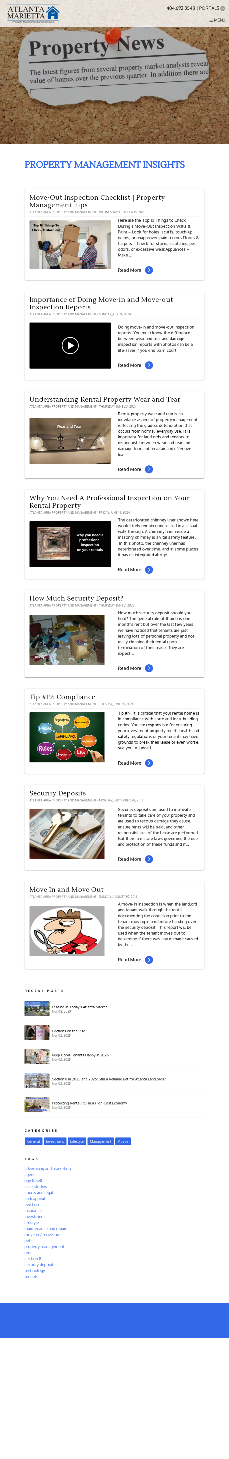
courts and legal (38, 1192)
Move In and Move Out (67, 890)
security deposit (39, 1264)
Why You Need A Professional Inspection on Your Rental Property (110, 502)
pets (28, 1240)
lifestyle (31, 1222)
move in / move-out (42, 1234)
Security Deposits (58, 793)
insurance (33, 1210)
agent (29, 1174)
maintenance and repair (45, 1228)
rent (28, 1252)
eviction (31, 1204)
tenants (31, 1276)
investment (34, 1216)
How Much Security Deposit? (77, 598)
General (33, 1141)
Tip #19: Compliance (62, 697)
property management (44, 1246)
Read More (135, 270)
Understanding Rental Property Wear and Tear (105, 399)
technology (34, 1270)
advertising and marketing (47, 1168)
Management (101, 1141)
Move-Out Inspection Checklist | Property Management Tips (97, 201)
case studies (35, 1186)
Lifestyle (77, 1141)
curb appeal (34, 1198)
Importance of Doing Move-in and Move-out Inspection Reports (101, 304)
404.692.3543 (180, 8)
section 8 (32, 1258)
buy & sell (33, 1180)
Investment (55, 1141)
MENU (217, 20)
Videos (123, 1141)
